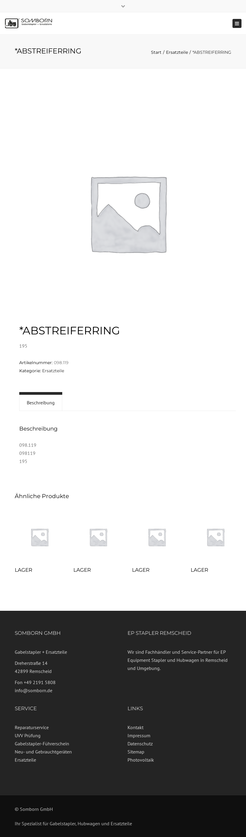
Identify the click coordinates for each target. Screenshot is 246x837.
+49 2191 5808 (40, 682)
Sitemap (136, 752)
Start (156, 52)
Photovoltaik (141, 760)
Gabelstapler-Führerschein (42, 744)
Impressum (139, 735)
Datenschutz (140, 744)
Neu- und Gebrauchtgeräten (43, 752)
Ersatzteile (177, 52)
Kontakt (135, 727)
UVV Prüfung (28, 735)
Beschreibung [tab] (41, 403)
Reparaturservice (32, 727)
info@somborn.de (33, 690)
